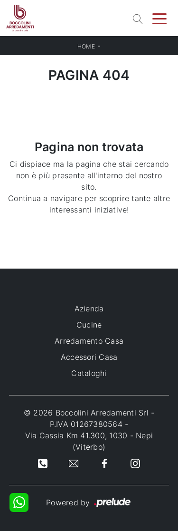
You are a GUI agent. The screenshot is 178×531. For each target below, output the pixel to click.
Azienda (89, 308)
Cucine (89, 324)
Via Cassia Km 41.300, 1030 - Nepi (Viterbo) (89, 441)
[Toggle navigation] (159, 18)
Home (86, 46)
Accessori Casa (89, 357)
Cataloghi (88, 373)
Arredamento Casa (89, 341)
